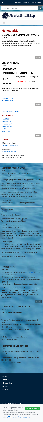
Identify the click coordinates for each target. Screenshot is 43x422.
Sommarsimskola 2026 (13, 167)
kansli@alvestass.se (9, 151)
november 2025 (7, 124)
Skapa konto (36, 3)
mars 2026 (5, 119)
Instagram (5, 386)
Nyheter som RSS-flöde (10, 111)
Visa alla (37, 135)
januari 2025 (6, 131)
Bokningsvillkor (7, 383)
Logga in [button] (26, 3)
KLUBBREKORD (7, 100)
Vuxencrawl (7, 209)
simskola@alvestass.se (10, 145)
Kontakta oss (6, 380)
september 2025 (7, 126)
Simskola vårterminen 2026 (15, 306)
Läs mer (38, 57)
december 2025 (7, 121)
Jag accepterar (32, 408)
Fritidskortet (8, 266)
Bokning (18, 3)
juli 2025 (4, 129)
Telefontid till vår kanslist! (14, 345)
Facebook (5, 389)
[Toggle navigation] (4, 23)
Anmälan (4, 376)
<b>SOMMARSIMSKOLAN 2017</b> (20, 35)
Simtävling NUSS (10, 63)
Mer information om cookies (18, 417)
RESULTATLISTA (7, 98)
